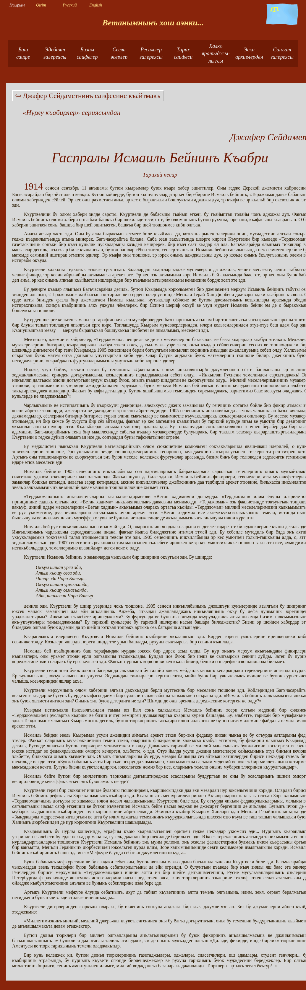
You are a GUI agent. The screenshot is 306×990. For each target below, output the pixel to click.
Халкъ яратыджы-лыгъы (216, 53)
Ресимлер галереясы (151, 53)
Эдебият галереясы (55, 53)
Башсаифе (23, 53)
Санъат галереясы (282, 53)
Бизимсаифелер (87, 53)
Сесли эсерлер (119, 53)
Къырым (17, 5)
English (95, 5)
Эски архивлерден (249, 53)
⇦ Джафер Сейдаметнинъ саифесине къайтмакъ (88, 96)
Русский (70, 5)
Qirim (41, 5)
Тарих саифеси (183, 53)
